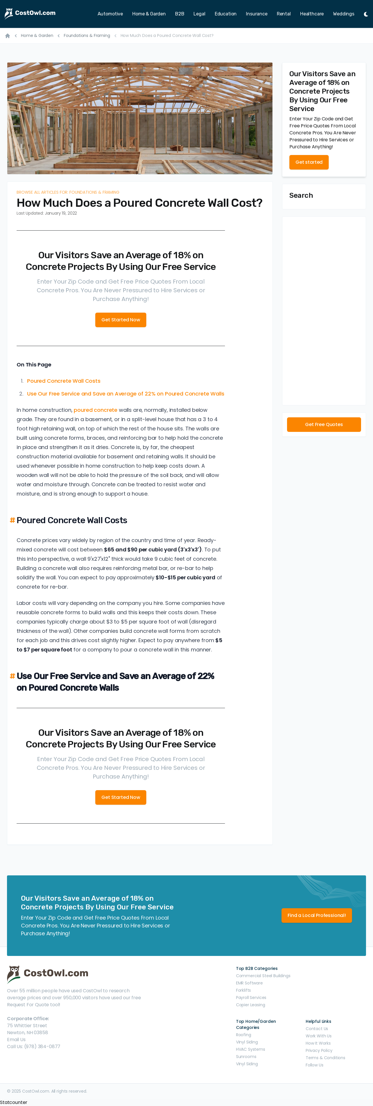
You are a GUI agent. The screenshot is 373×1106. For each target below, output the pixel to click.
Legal (199, 14)
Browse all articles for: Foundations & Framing (68, 192)
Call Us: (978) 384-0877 (33, 1046)
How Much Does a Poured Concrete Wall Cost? (167, 35)
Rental (284, 14)
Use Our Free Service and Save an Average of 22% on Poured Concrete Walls (125, 393)
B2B (179, 14)
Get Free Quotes (324, 424)
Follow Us (314, 1065)
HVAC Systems (250, 1049)
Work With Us (319, 1036)
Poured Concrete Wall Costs (64, 380)
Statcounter (13, 1102)
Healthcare (312, 14)
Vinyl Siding (247, 1042)
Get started (309, 162)
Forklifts (243, 990)
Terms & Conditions (325, 1058)
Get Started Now (120, 319)
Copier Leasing (250, 1005)
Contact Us (317, 1029)
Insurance (257, 14)
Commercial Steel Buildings (263, 976)
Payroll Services (251, 997)
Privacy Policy (319, 1050)
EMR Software (249, 983)
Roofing (243, 1035)
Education (226, 14)
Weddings (343, 14)
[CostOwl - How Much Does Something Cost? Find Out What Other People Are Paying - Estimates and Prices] (38, 14)
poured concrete (95, 410)
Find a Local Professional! (317, 915)
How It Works (318, 1043)
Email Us (16, 1039)
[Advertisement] (324, 311)
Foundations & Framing (87, 35)
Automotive (110, 14)
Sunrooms (246, 1056)
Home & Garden (149, 14)
